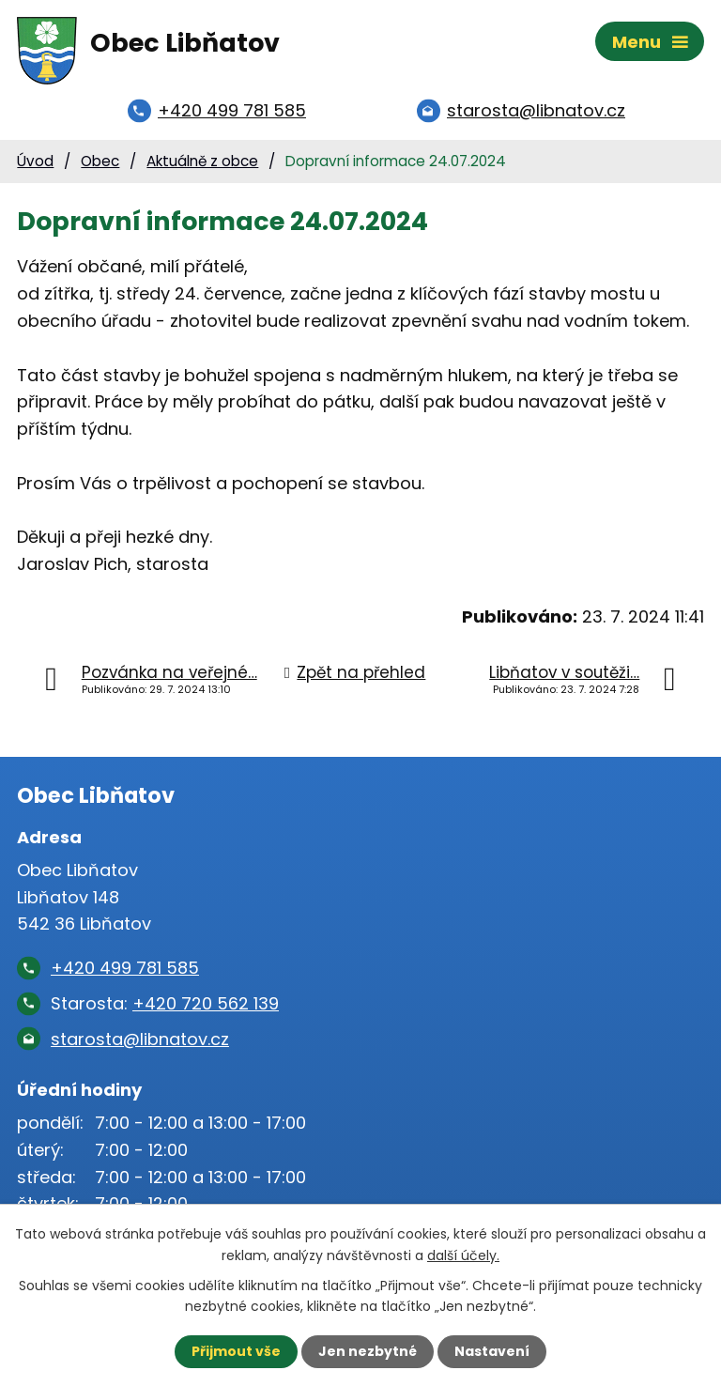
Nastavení (491, 1351)
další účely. (463, 1254)
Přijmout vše (236, 1351)
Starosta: (165, 1003)
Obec (100, 161)
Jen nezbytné (367, 1351)
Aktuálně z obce (202, 161)
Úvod (35, 161)
